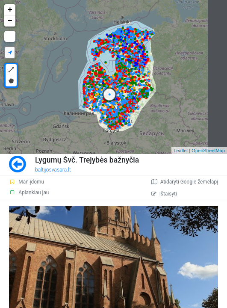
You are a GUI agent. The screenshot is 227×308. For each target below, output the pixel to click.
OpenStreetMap (208, 150)
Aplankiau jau (29, 192)
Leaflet (181, 150)
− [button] (10, 21)
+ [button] (10, 10)
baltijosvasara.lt (53, 170)
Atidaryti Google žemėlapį (184, 182)
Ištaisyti (164, 194)
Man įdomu (26, 182)
